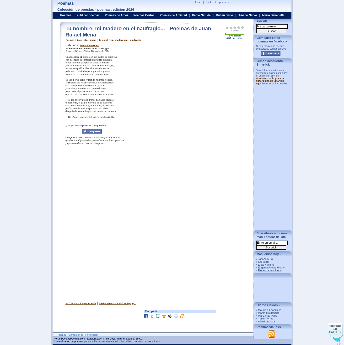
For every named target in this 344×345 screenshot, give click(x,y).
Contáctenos (75, 334)
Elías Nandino (266, 264)
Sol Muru (263, 261)
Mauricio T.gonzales (269, 310)
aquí (258, 83)
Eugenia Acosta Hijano (271, 267)
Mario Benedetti (273, 15)
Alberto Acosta (266, 321)
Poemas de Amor (89, 45)
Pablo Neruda (201, 15)
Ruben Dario (224, 15)
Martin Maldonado (268, 312)
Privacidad (91, 334)
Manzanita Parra (267, 315)
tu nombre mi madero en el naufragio (120, 39)
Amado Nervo (247, 15)
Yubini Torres (265, 318)
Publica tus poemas (217, 2)
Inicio (198, 2)
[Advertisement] (210, 77)
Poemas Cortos (143, 15)
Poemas (69, 39)
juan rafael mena (86, 39)
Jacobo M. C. (266, 258)
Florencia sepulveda (269, 270)
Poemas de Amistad (173, 15)
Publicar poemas (88, 15)
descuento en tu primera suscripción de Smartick (270, 79)
